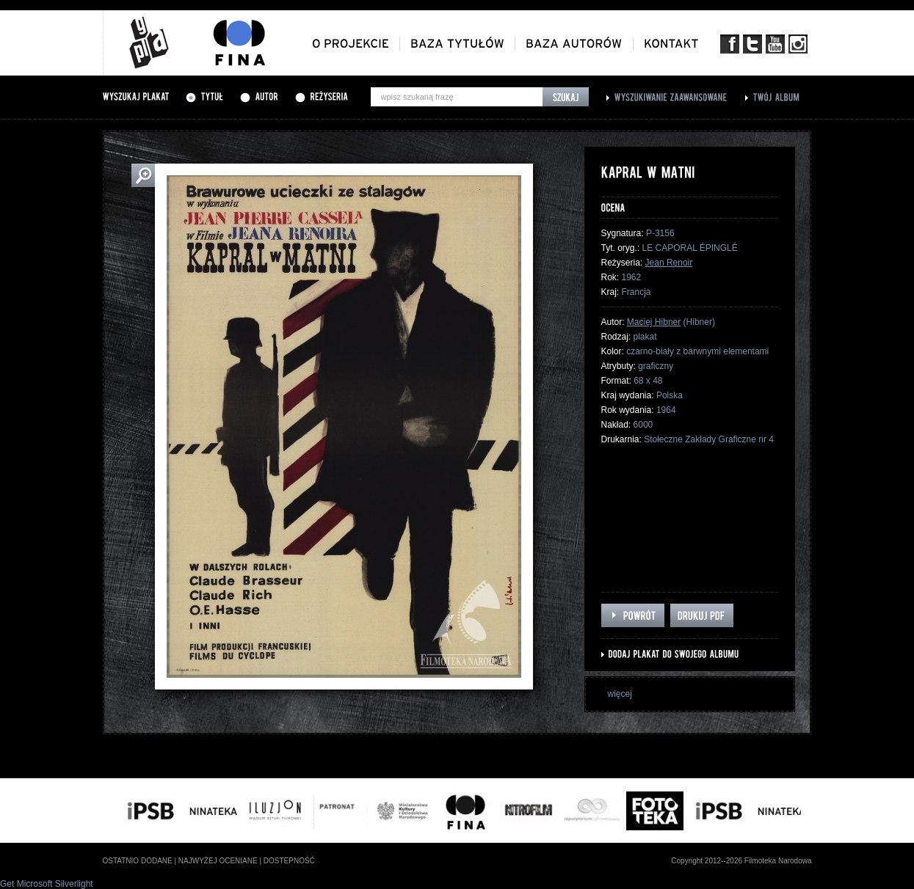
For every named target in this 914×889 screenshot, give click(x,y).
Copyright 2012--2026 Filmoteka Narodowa (741, 861)
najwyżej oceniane (218, 861)
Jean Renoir (669, 262)
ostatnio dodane (138, 861)
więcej (620, 694)
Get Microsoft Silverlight (46, 884)
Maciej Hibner (654, 322)
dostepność (289, 861)
